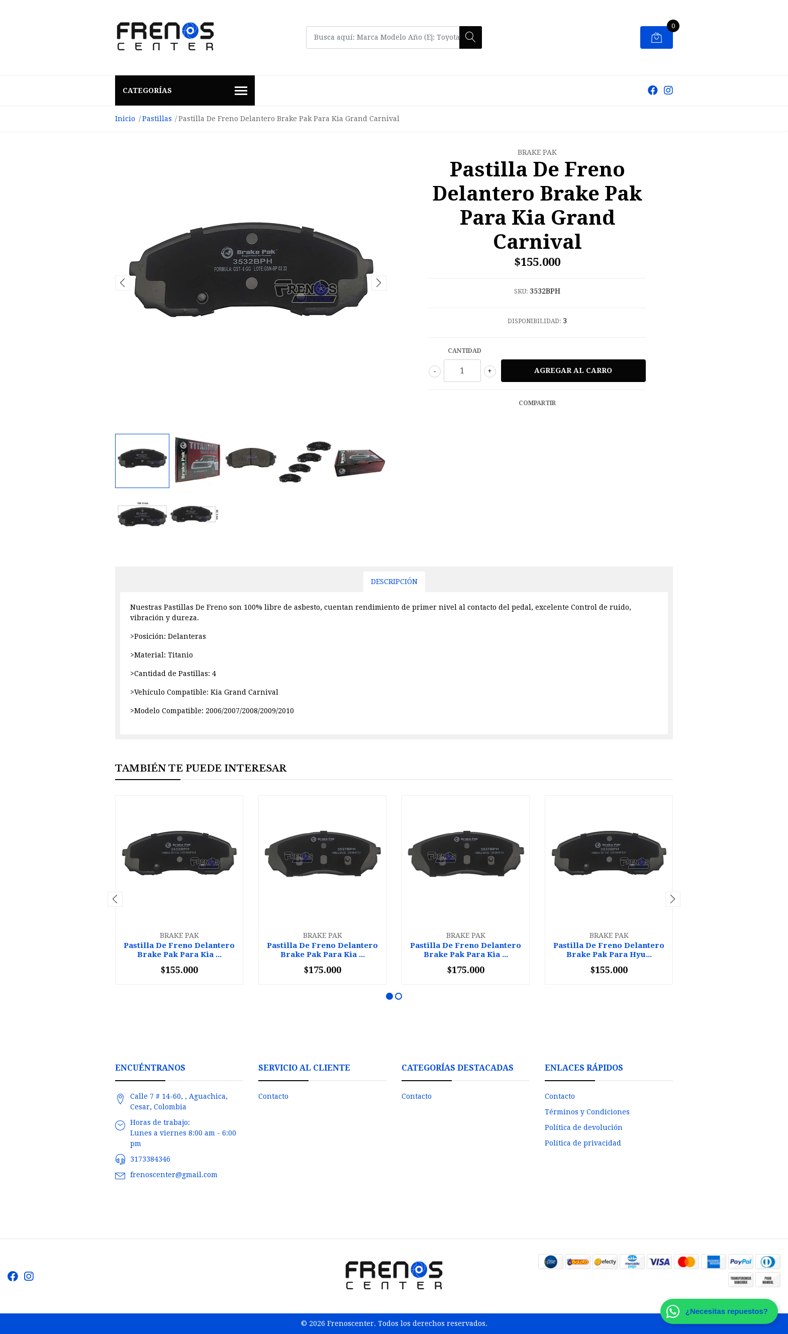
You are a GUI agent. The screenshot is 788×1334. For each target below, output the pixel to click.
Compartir (537, 403)
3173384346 (150, 1159)
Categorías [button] (185, 91)
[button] (389, 996)
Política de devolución (584, 1127)
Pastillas (157, 119)
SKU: (521, 291)
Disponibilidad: (534, 321)
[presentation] (122, 283)
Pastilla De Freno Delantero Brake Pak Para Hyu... (608, 950)
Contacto (273, 1096)
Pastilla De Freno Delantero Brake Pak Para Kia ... (179, 950)
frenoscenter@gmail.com (174, 1175)
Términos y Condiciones (587, 1112)
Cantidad (464, 350)
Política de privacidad (583, 1143)
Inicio (125, 119)
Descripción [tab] (394, 582)
